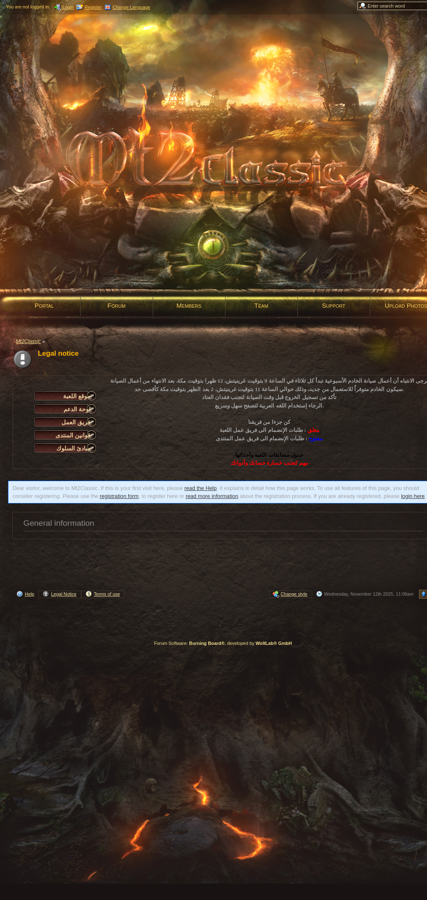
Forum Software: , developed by (223, 643)
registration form (119, 496)
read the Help (200, 488)
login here (412, 496)
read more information (212, 496)
